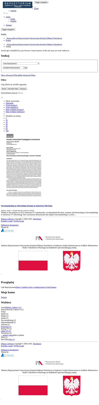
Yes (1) (12, 339)
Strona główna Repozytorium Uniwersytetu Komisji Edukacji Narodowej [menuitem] (34, 38)
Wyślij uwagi (19, 221)
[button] (8, 17)
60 (7, 127)
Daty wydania (34, 287)
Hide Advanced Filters (27, 75)
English (13, 11)
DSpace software (7, 219)
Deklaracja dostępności (10, 225)
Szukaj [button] (4, 34)
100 (7, 131)
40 (7, 124)
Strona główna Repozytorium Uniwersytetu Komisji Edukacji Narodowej (34, 44)
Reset (4, 89)
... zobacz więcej (7, 335)
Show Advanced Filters (10, 75)
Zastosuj (23, 89)
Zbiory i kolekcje (22, 287)
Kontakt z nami (7, 221)
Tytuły (48, 287)
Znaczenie (9, 103)
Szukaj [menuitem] (8, 40)
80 (7, 129)
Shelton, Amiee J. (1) (13, 307)
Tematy (53, 287)
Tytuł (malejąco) (12, 107)
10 (7, 120)
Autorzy (43, 287)
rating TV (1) (6, 331)
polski (36, 9)
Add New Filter (13, 89)
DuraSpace (37, 219)
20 (7, 122)
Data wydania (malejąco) (15, 112)
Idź (26, 68)
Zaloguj (4, 297)
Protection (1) (6, 327)
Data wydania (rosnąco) (15, 110)
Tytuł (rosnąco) (11, 105)
